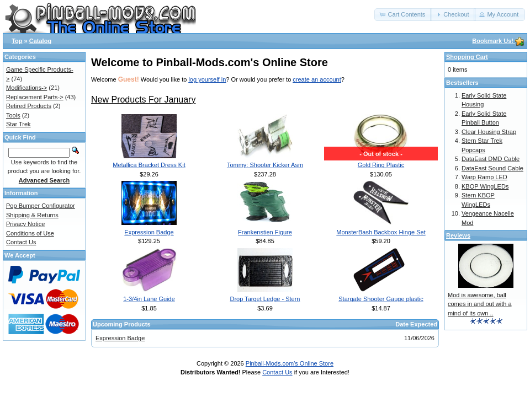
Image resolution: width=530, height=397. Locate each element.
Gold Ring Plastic (381, 165)
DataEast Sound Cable (492, 168)
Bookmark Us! (498, 40)
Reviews (458, 235)
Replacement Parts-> (34, 97)
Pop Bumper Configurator (40, 205)
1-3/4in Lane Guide (149, 299)
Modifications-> (26, 87)
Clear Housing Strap (489, 131)
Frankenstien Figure (265, 232)
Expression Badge (148, 232)
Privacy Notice (25, 224)
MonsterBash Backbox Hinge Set (380, 232)
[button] (403, 14)
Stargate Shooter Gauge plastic (380, 299)
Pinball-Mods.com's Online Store (289, 363)
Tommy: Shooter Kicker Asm (265, 165)
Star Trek (18, 124)
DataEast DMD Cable (491, 158)
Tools (13, 115)
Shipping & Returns (32, 215)
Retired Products (28, 106)
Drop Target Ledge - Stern (265, 299)
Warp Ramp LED (484, 177)
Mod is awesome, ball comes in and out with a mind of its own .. (480, 304)
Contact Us (21, 242)
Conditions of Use (30, 233)
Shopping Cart (467, 56)
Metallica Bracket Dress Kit (149, 165)
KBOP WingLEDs (485, 186)
